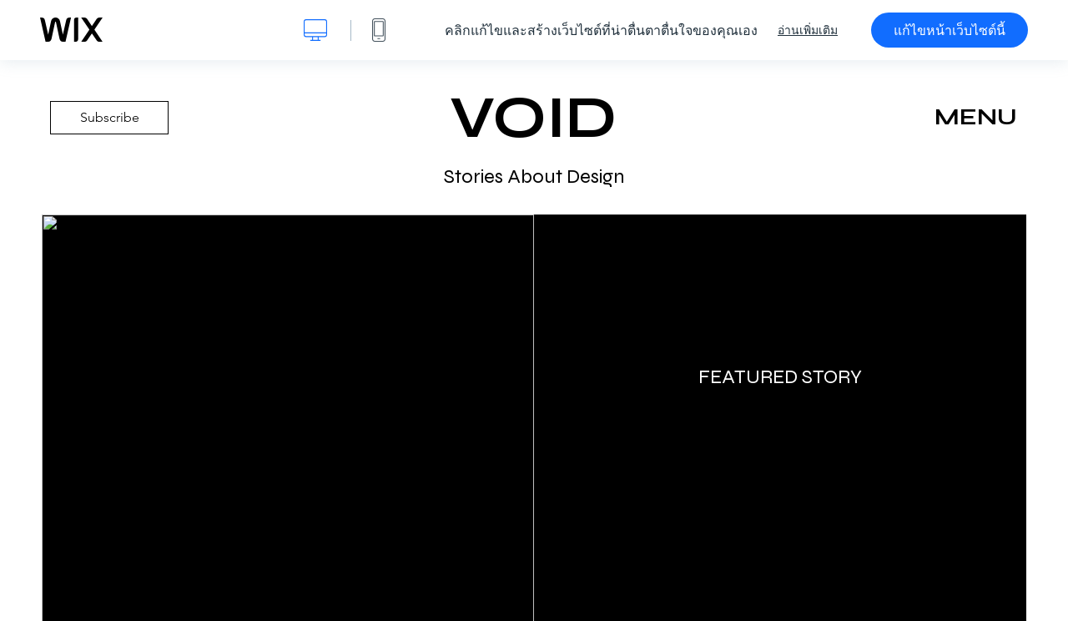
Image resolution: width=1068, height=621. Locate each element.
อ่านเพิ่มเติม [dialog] (808, 30)
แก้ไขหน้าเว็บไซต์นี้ (949, 30)
